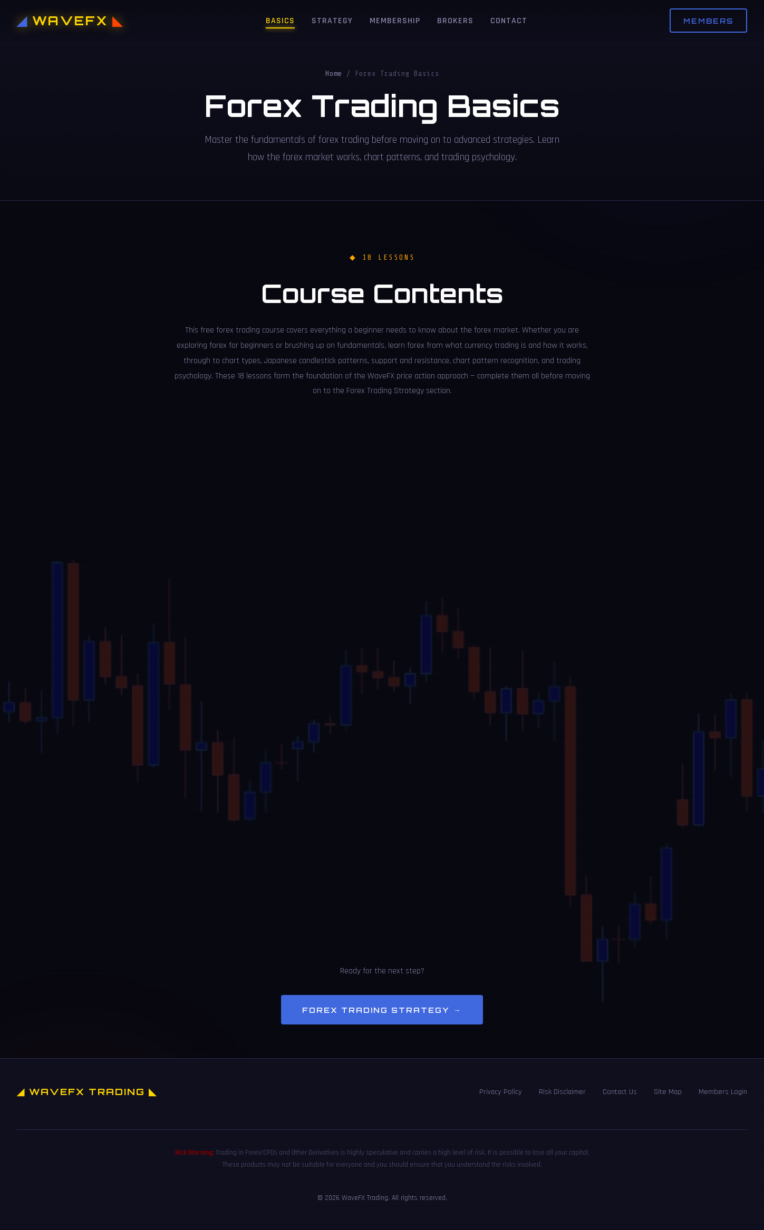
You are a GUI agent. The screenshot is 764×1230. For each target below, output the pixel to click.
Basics (280, 20)
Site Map (668, 1092)
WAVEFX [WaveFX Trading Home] (70, 20)
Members (708, 20)
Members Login (723, 1092)
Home (333, 73)
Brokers (455, 20)
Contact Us (620, 1092)
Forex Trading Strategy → (381, 1009)
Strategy (332, 20)
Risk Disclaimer (562, 1092)
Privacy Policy (500, 1092)
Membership (395, 20)
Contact (508, 20)
